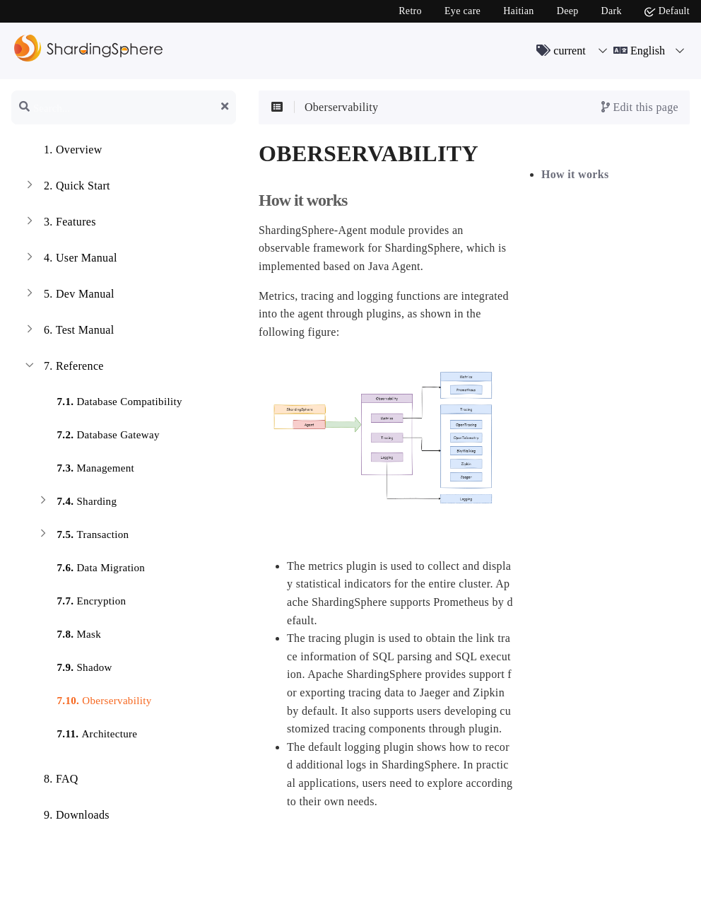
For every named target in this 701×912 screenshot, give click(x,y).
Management (85, 469)
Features (59, 223)
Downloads (66, 816)
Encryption (81, 602)
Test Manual (68, 331)
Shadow (74, 669)
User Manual (70, 259)
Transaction (82, 536)
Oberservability (93, 702)
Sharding (76, 503)
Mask (68, 636)
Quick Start (66, 187)
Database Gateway (98, 436)
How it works (575, 174)
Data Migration (90, 569)
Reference (63, 367)
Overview (62, 151)
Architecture (86, 735)
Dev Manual (68, 295)
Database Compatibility (109, 403)
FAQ (50, 780)
